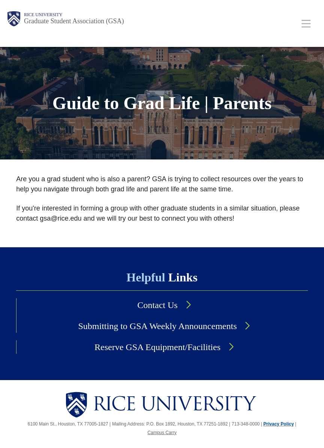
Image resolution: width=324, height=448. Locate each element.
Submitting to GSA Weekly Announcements (157, 326)
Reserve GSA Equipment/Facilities (157, 347)
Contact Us (157, 305)
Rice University (43, 14)
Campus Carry (161, 432)
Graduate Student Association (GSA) (74, 21)
